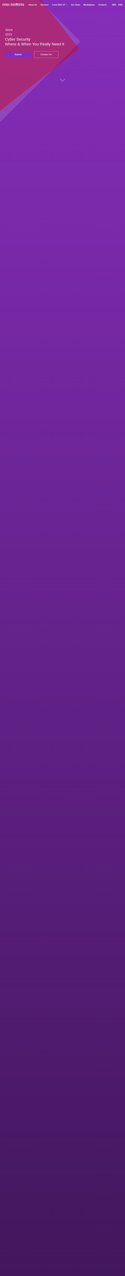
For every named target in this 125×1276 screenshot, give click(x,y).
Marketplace (89, 5)
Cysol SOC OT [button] (59, 5)
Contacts (102, 5)
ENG (120, 5)
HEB (114, 5)
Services (45, 5)
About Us (32, 5)
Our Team (75, 5)
